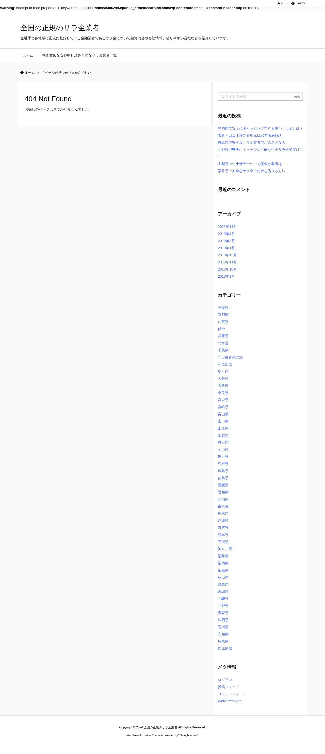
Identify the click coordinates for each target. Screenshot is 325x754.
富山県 (223, 414)
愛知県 (223, 492)
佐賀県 (223, 322)
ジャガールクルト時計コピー (185, 745)
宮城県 (223, 400)
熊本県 (223, 535)
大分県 (223, 378)
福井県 (223, 556)
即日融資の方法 (230, 357)
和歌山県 (225, 364)
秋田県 (223, 577)
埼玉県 (223, 371)
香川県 (223, 627)
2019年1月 (226, 248)
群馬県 (223, 584)
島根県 (223, 464)
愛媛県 (223, 485)
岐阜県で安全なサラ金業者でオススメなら (251, 142)
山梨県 (223, 435)
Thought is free (188, 735)
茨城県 (223, 591)
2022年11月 (227, 227)
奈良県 (223, 393)
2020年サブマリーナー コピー (144, 745)
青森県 (223, 613)
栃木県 (223, 513)
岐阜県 (223, 442)
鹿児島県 (225, 648)
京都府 (223, 315)
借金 (221, 329)
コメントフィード (232, 694)
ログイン (225, 680)
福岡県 (223, 563)
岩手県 (223, 457)
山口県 (223, 421)
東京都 (223, 506)
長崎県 (223, 599)
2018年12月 (227, 255)
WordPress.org (229, 701)
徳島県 (223, 478)
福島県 (223, 570)
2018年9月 (226, 276)
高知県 (223, 634)
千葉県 (223, 350)
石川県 (223, 542)
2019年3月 (226, 241)
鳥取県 (223, 641)
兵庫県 (223, 336)
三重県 (223, 308)
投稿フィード (228, 687)
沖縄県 (223, 520)
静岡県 (223, 620)
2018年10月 (227, 269)
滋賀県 (223, 528)
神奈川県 (225, 549)
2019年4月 (226, 234)
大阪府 (223, 386)
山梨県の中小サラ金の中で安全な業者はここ (253, 164)
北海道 (223, 343)
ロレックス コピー (110, 745)
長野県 (223, 606)
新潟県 (223, 499)
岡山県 (223, 449)
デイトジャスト (217, 745)
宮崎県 (223, 407)
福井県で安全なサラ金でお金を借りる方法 (251, 171)
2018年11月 (227, 262)
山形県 (223, 428)
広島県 (223, 471)
